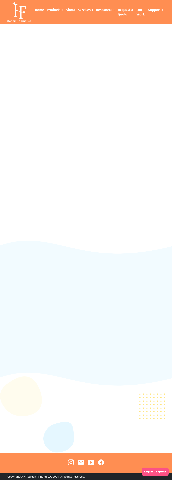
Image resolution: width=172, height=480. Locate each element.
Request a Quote (155, 471)
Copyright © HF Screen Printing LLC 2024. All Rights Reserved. (46, 476)
